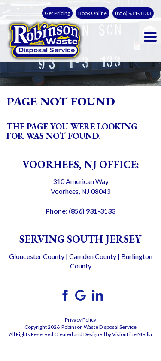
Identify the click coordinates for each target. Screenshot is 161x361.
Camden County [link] (92, 256)
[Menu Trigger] (150, 36)
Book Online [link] (92, 13)
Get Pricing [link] (57, 13)
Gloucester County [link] (36, 256)
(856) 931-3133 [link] (133, 13)
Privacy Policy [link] (80, 319)
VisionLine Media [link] (132, 334)
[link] (45, 39)
